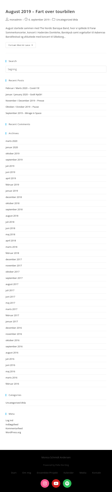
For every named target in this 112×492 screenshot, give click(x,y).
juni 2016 (10, 365)
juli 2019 (10, 165)
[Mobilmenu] (100, 6)
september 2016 (14, 346)
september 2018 (14, 209)
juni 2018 (10, 228)
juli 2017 (10, 290)
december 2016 (14, 327)
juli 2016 (10, 358)
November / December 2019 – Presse (25, 100)
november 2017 (14, 265)
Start (13, 472)
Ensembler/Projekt (47, 472)
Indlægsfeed (12, 424)
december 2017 (14, 259)
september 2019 (14, 159)
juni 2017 (10, 296)
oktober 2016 (13, 340)
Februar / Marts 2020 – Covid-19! (22, 88)
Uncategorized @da (67, 19)
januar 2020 (12, 147)
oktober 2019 (13, 153)
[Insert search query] (56, 69)
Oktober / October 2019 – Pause (22, 106)
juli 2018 (10, 221)
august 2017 (12, 284)
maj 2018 (10, 234)
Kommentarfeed (14, 428)
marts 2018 (11, 246)
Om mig (26, 472)
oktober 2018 (13, 203)
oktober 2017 (13, 271)
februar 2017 (12, 315)
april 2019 (11, 178)
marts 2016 (11, 377)
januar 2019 (12, 190)
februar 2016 (12, 383)
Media (82, 472)
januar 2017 (12, 321)
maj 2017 (10, 302)
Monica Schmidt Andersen (31, 5)
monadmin (16, 19)
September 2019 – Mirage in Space (23, 113)
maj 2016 (10, 371)
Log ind (9, 420)
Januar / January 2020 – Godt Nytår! (24, 94)
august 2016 (12, 352)
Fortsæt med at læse (22, 44)
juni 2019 (10, 172)
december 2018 (14, 197)
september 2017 (14, 278)
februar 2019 (12, 184)
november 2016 (14, 333)
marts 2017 (11, 309)
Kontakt (96, 472)
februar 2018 (12, 253)
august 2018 (12, 215)
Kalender (69, 472)
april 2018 (11, 240)
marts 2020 (11, 141)
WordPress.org (13, 432)
